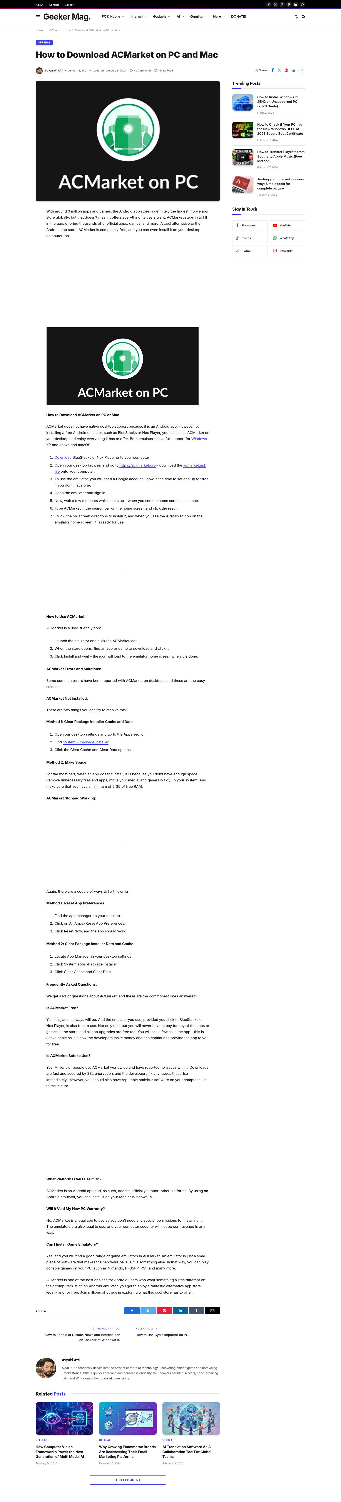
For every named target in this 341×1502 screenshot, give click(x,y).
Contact (54, 4)
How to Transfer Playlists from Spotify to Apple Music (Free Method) (281, 156)
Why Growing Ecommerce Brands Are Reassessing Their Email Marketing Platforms (127, 1452)
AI (178, 16)
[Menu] (38, 17)
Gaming (196, 16)
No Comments (140, 70)
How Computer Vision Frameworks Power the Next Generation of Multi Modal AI (60, 1452)
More (217, 16)
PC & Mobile (111, 16)
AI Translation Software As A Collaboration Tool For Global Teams (186, 1452)
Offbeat (44, 42)
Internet (136, 16)
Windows (199, 439)
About (39, 4)
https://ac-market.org (137, 465)
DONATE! (238, 16)
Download (63, 457)
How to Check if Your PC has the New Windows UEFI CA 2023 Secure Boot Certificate (280, 129)
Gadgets (159, 16)
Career (69, 4)
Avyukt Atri (56, 70)
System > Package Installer (85, 742)
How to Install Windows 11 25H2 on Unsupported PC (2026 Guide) (277, 101)
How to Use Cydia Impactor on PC (162, 1335)
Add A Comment (127, 1480)
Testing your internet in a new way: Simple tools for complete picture (280, 183)
